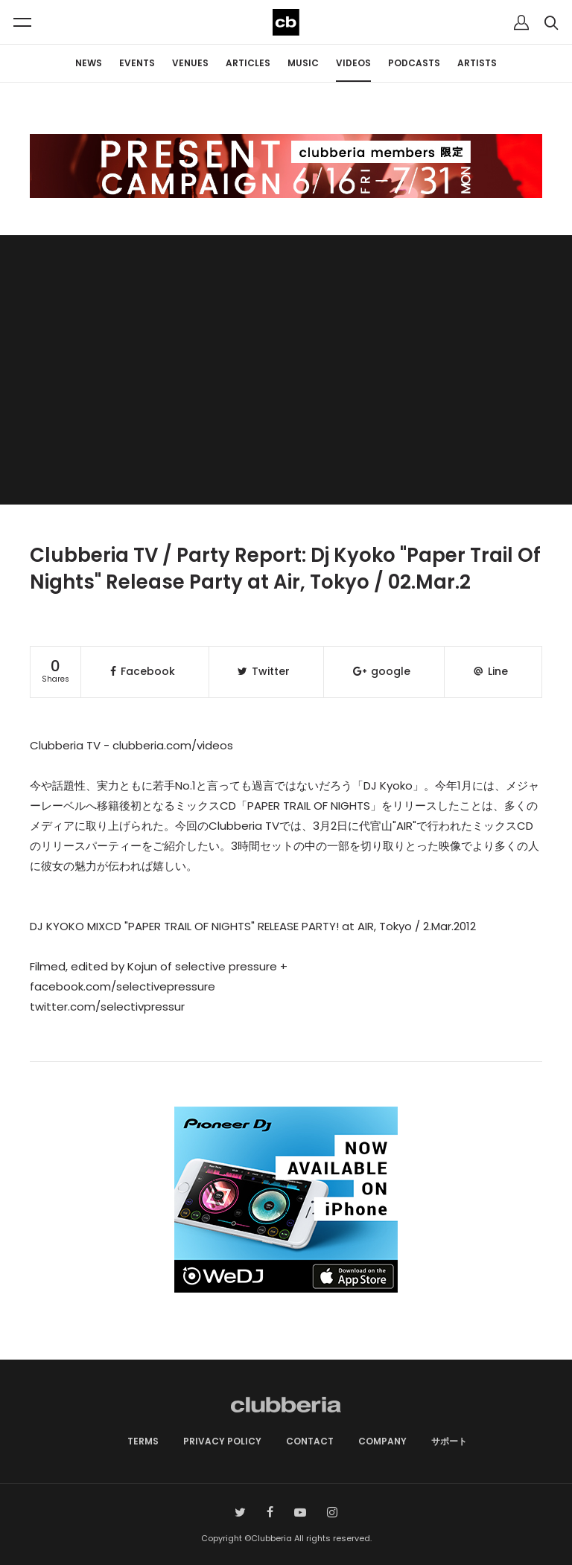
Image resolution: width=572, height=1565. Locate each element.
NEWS (88, 63)
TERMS (143, 1441)
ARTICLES (248, 63)
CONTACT (310, 1441)
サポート (449, 1441)
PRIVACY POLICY (222, 1441)
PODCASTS (414, 63)
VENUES (190, 63)
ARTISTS (477, 63)
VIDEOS (353, 63)
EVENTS (137, 63)
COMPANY (382, 1441)
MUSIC (303, 63)
